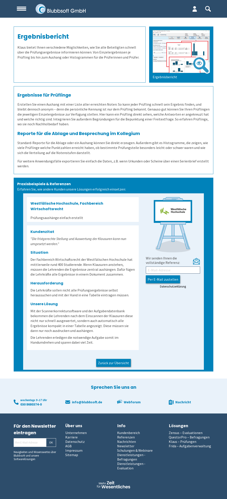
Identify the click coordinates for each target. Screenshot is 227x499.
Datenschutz (75, 441)
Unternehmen (76, 432)
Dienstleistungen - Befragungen (131, 457)
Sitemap (71, 455)
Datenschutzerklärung (173, 286)
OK (51, 442)
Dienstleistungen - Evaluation (131, 465)
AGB (68, 446)
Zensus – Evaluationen (186, 432)
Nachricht (183, 402)
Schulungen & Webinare (135, 450)
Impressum (74, 450)
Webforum (132, 402)
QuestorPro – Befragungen (189, 437)
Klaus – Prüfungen (182, 441)
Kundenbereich (128, 432)
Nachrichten (126, 441)
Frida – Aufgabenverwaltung (190, 446)
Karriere (71, 437)
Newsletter (125, 446)
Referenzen (126, 437)
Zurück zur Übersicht (113, 363)
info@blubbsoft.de (87, 402)
